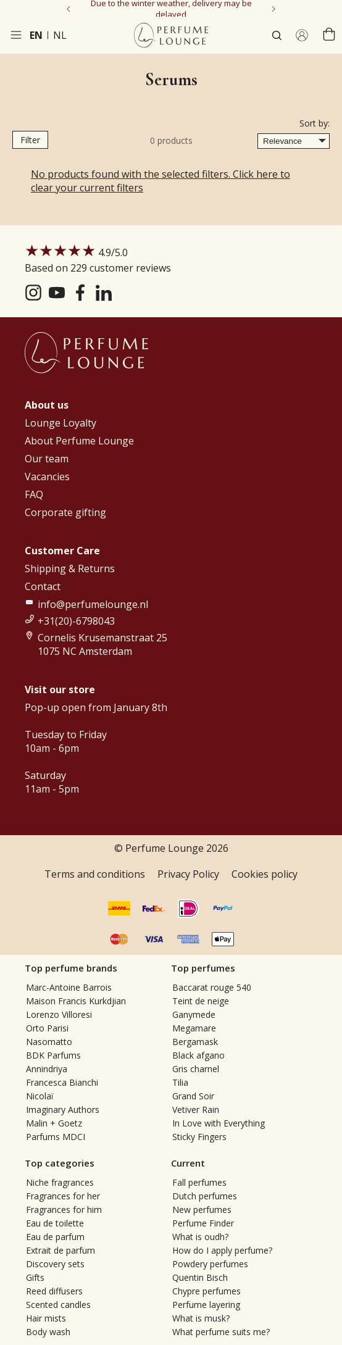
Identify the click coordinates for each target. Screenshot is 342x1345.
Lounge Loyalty (60, 423)
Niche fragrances (60, 1182)
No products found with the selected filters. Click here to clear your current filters (160, 180)
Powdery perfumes (210, 1264)
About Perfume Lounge (79, 441)
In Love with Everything (218, 1123)
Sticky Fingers (199, 1137)
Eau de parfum (55, 1237)
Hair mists (46, 1318)
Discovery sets (55, 1264)
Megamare (194, 1028)
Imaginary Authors (62, 1109)
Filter (30, 140)
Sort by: (314, 123)
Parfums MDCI (55, 1137)
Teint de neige (200, 1001)
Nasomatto (49, 1041)
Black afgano (198, 1055)
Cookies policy (264, 874)
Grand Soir (193, 1096)
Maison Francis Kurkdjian (76, 1001)
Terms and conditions (94, 874)
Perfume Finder (203, 1223)
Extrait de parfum (60, 1250)
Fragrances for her (63, 1196)
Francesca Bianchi (62, 1082)
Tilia (180, 1082)
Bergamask (195, 1041)
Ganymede (193, 1014)
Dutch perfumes (204, 1196)
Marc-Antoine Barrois (69, 987)
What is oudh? (200, 1237)
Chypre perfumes (206, 1291)
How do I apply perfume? (222, 1250)
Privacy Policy (188, 874)
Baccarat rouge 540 (211, 987)
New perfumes (201, 1209)
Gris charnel (195, 1069)
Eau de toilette (55, 1223)
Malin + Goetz (54, 1123)
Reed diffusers (54, 1291)
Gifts (35, 1277)
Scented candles (58, 1304)
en (36, 35)
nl (60, 35)
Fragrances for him (64, 1209)
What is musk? (201, 1318)
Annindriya (46, 1069)
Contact (42, 586)
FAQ (34, 494)
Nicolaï (40, 1096)
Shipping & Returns (70, 568)
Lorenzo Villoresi (59, 1014)
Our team (47, 458)
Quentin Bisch (200, 1277)
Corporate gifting (65, 512)
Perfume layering (206, 1304)
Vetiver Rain (195, 1109)
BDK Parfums (53, 1055)
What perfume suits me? (221, 1332)
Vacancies (47, 476)
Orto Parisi (47, 1028)
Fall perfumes (199, 1182)
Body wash (48, 1332)
